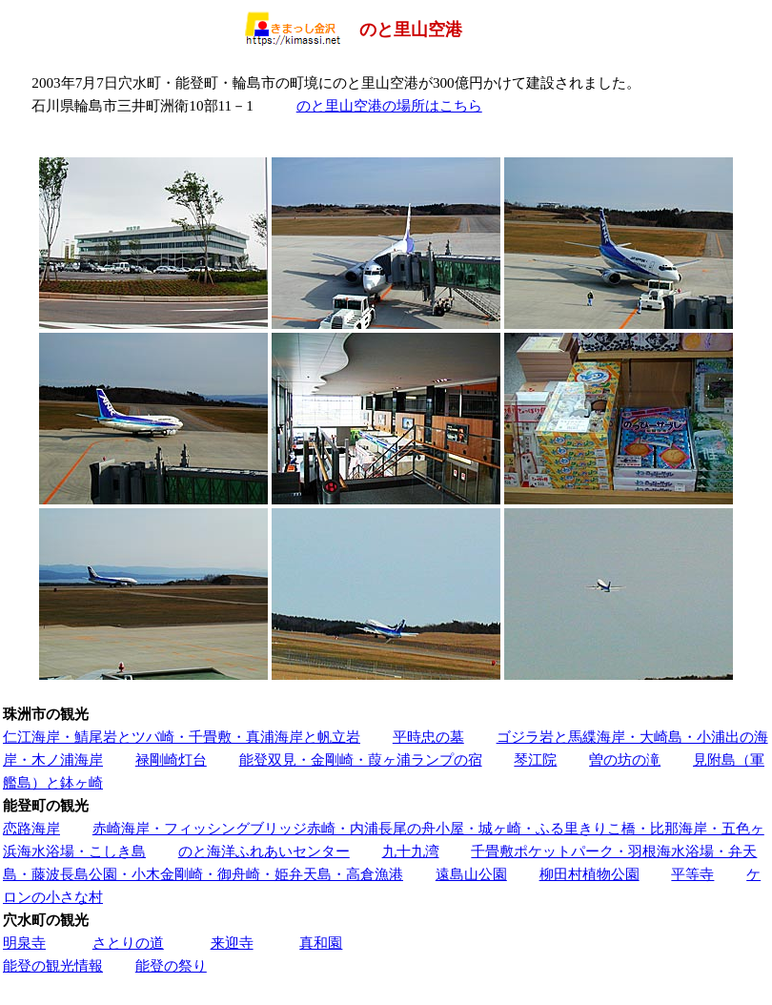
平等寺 (692, 874)
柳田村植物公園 (589, 874)
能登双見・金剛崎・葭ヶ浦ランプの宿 (360, 759)
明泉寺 (24, 942)
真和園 (320, 942)
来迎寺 (232, 942)
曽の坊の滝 (624, 759)
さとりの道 (128, 942)
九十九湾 (410, 851)
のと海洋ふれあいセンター (264, 851)
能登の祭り (171, 965)
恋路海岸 (31, 828)
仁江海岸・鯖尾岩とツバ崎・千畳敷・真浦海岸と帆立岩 (181, 736)
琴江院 (535, 759)
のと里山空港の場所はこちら (389, 105)
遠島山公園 (471, 874)
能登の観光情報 (53, 965)
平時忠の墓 (428, 736)
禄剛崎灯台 (171, 759)
